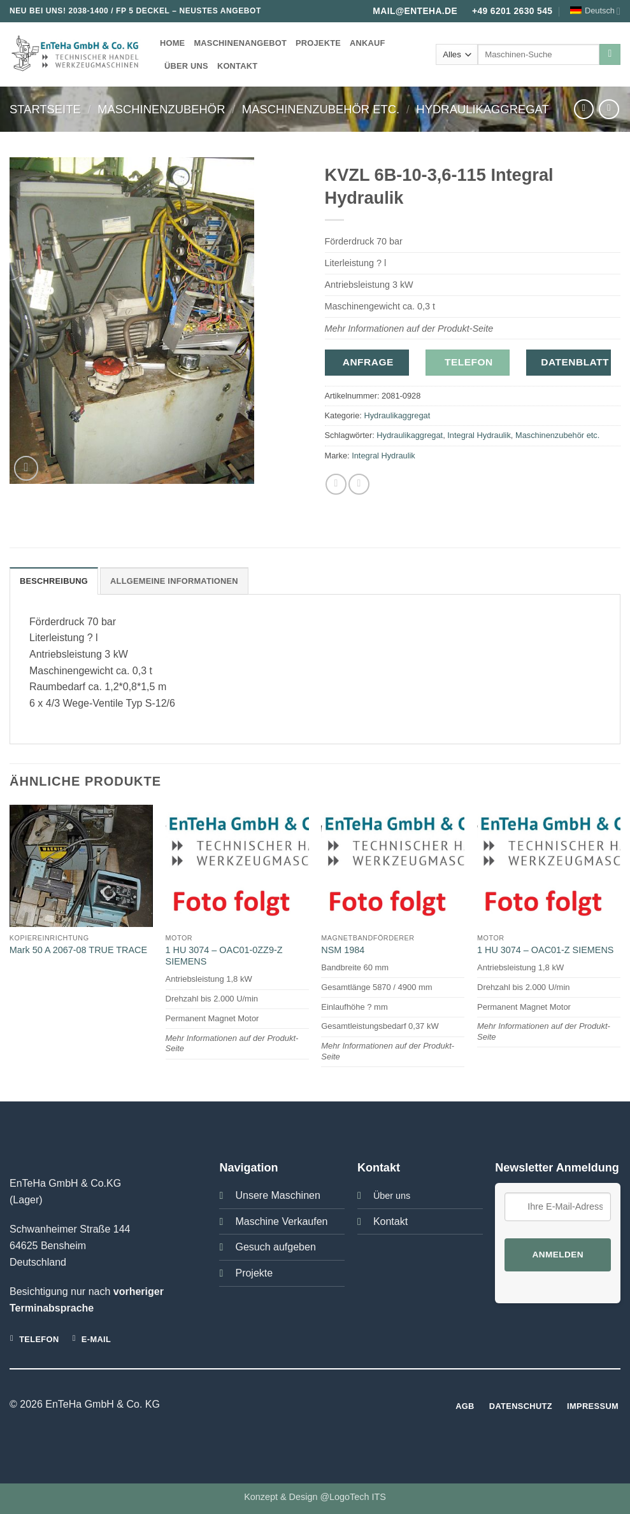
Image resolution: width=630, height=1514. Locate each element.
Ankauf (367, 43)
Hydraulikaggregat (483, 109)
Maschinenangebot (240, 43)
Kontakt (237, 66)
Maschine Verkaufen (281, 1221)
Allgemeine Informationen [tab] (174, 581)
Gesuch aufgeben (275, 1247)
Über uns (186, 66)
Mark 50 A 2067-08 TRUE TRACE (78, 950)
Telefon (469, 362)
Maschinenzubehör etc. (320, 109)
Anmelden (558, 1254)
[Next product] (584, 109)
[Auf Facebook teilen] (336, 484)
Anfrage (368, 362)
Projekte (318, 43)
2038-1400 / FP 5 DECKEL (118, 10)
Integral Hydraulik (479, 435)
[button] (26, 468)
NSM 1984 (342, 950)
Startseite (45, 109)
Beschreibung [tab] (54, 581)
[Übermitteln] (609, 55)
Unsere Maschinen (277, 1195)
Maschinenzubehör (161, 109)
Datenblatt (575, 362)
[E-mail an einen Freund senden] (358, 484)
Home (172, 43)
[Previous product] (609, 109)
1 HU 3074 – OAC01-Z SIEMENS (545, 950)
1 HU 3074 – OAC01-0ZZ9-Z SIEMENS (224, 956)
